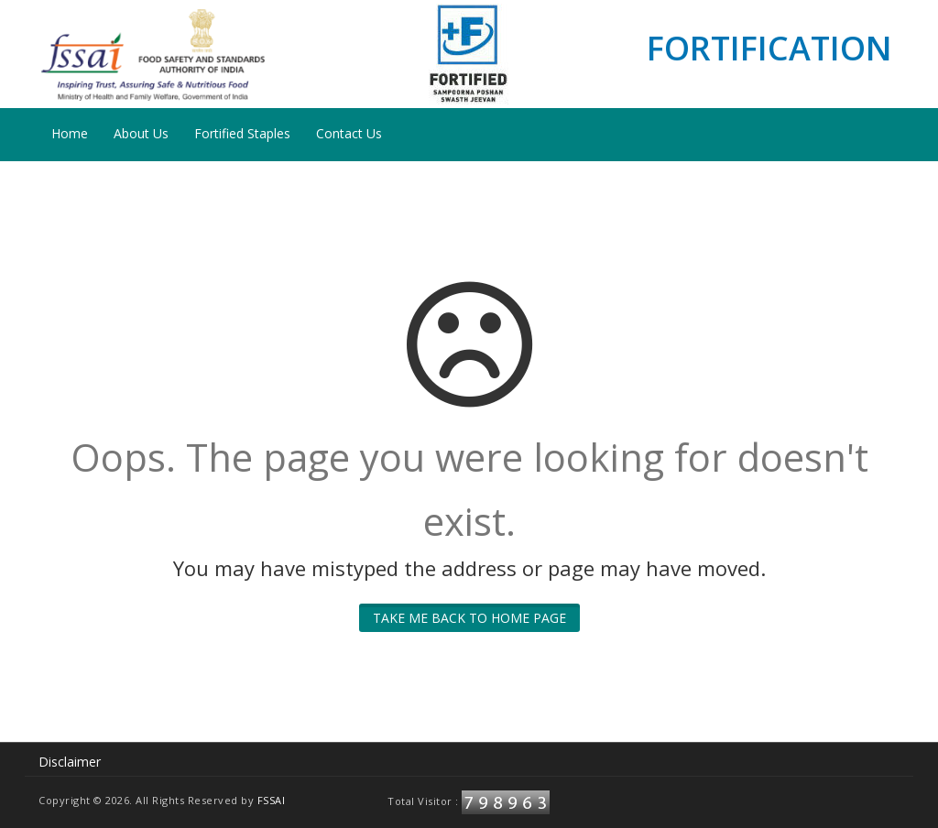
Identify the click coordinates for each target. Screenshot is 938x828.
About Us (141, 133)
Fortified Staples (242, 133)
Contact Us (349, 133)
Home (69, 133)
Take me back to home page (469, 617)
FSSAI (271, 800)
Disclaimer (69, 761)
